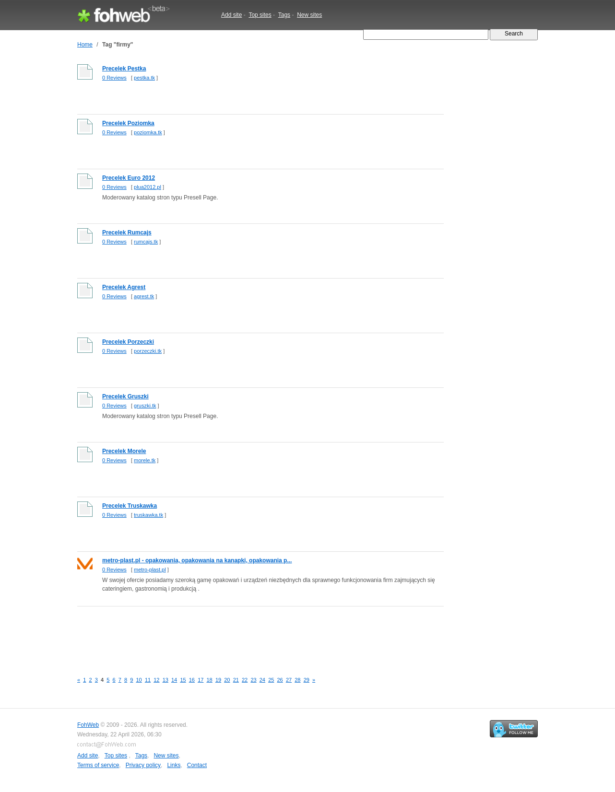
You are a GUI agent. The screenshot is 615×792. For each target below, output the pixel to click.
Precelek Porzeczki (128, 341)
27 (289, 680)
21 (236, 680)
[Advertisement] (251, 634)
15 (183, 680)
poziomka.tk (148, 132)
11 (148, 680)
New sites (309, 15)
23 (253, 680)
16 (192, 680)
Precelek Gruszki (125, 396)
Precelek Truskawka (129, 505)
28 (297, 680)
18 (210, 680)
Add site (231, 15)
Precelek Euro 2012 (128, 178)
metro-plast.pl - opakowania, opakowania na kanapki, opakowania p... (197, 560)
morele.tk (144, 460)
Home (85, 44)
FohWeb (88, 725)
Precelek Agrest (123, 287)
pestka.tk (144, 78)
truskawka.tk (148, 515)
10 (139, 680)
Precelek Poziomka (128, 123)
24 (262, 680)
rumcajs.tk (146, 242)
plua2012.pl (147, 187)
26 (280, 680)
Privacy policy (143, 765)
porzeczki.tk (148, 351)
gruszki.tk (145, 405)
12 (156, 680)
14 (174, 680)
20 (227, 680)
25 (271, 680)
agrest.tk (144, 296)
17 (200, 680)
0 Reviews (114, 78)
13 (165, 680)
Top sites (259, 15)
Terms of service (98, 765)
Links (173, 765)
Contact (197, 765)
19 (218, 680)
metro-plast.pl (150, 569)
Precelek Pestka (124, 68)
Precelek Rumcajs (127, 232)
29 (306, 680)
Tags (284, 15)
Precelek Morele (124, 451)
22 (245, 680)
